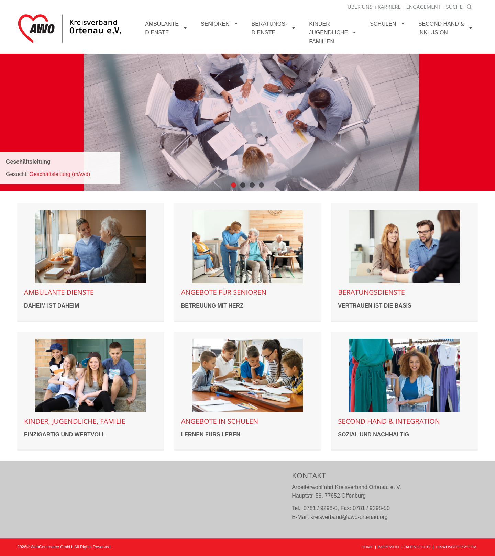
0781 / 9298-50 (371, 508)
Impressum (388, 546)
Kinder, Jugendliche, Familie (74, 421)
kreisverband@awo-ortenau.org (348, 517)
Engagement (423, 6)
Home (367, 546)
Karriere (389, 6)
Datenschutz (417, 546)
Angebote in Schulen (219, 421)
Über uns (360, 6)
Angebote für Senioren (223, 292)
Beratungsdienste (371, 292)
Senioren (215, 24)
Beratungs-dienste (269, 28)
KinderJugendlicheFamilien (328, 32)
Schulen (383, 24)
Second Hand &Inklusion (441, 28)
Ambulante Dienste (162, 28)
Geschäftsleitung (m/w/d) (59, 174)
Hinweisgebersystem (456, 546)
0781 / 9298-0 (321, 508)
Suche (454, 6)
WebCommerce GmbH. (52, 547)
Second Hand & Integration (389, 421)
